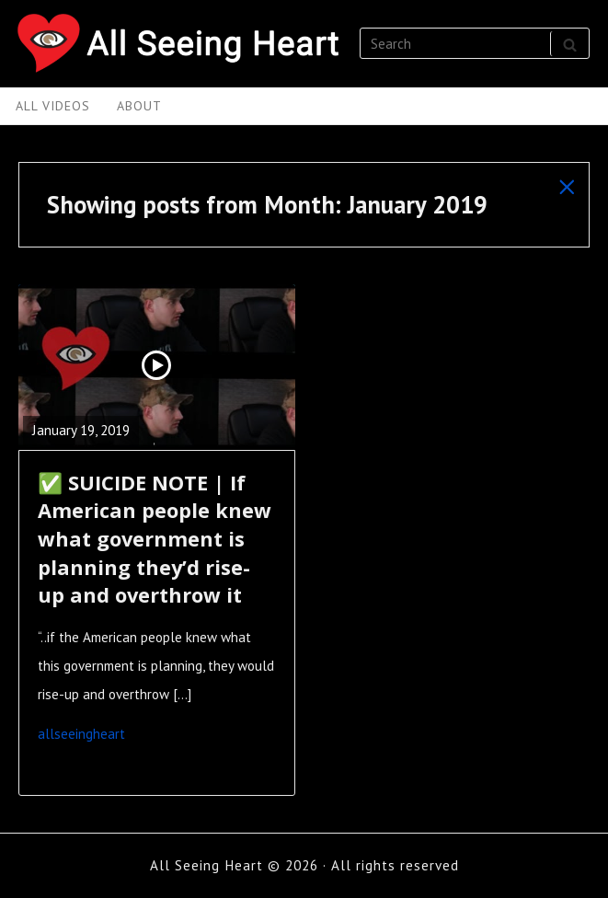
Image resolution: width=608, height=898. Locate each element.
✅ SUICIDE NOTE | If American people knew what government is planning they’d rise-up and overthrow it (154, 539)
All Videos (53, 106)
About (139, 106)
